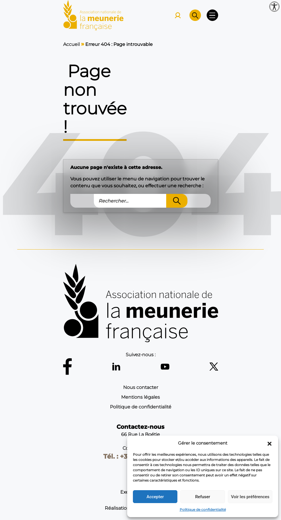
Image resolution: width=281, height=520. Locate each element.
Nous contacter (140, 387)
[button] (269, 443)
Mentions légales (140, 397)
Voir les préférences (250, 496)
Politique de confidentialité (203, 509)
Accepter (155, 496)
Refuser (202, 496)
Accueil (71, 44)
